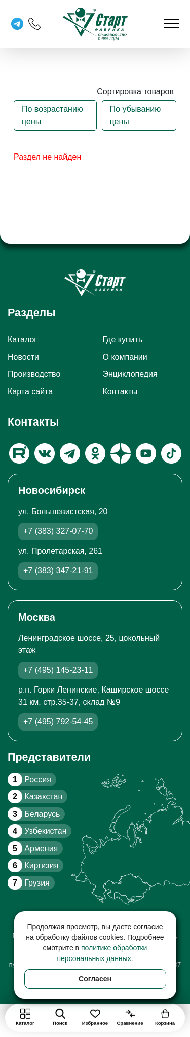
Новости (23, 357)
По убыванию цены (135, 115)
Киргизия (33, 865)
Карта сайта (30, 391)
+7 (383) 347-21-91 (58, 570)
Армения (33, 848)
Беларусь (34, 814)
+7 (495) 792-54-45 (58, 721)
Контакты (120, 391)
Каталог (22, 339)
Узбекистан (37, 831)
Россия (29, 779)
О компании (125, 357)
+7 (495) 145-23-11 (58, 670)
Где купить (123, 339)
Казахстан (35, 796)
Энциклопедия (130, 374)
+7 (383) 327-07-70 (58, 531)
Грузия (29, 883)
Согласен (95, 979)
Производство (34, 374)
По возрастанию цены (52, 115)
